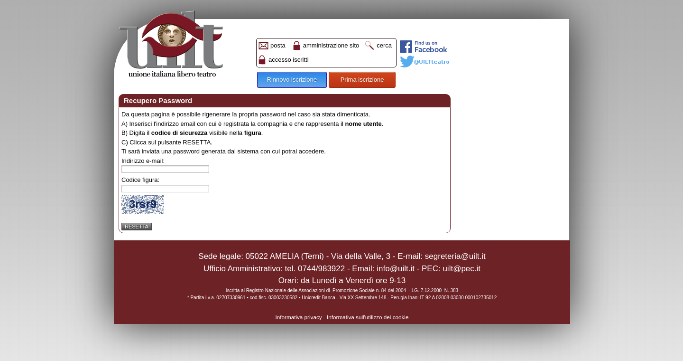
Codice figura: (140, 179)
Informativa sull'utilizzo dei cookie (367, 317)
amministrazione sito (331, 45)
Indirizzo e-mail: (143, 160)
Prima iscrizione (362, 79)
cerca (384, 45)
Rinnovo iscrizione (292, 79)
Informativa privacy (299, 317)
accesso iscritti (288, 59)
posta (278, 45)
